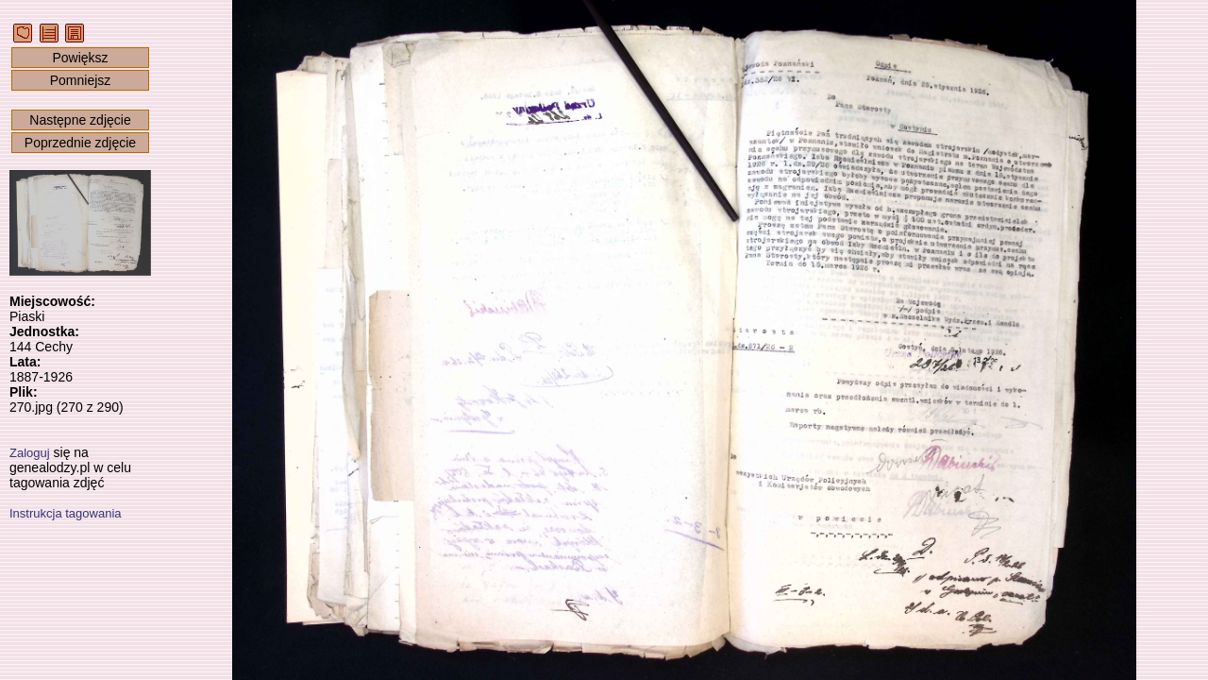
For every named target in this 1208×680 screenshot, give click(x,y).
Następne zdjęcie (79, 120)
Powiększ (80, 57)
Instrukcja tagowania (65, 513)
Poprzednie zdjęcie (80, 142)
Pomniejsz (80, 80)
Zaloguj (29, 453)
